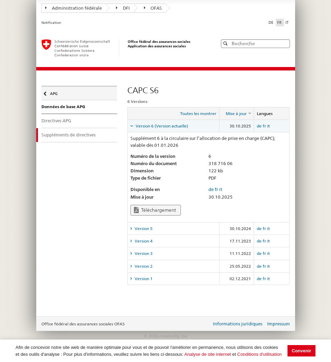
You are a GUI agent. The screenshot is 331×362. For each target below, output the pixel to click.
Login (205, 324)
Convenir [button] (301, 350)
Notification (51, 23)
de (259, 125)
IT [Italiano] (287, 22)
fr (264, 125)
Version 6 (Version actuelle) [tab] (161, 125)
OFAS (153, 8)
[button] (284, 43)
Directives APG (56, 120)
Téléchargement (155, 210)
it (268, 125)
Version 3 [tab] (143, 253)
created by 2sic (173, 336)
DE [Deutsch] (271, 22)
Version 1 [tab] (143, 278)
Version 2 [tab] (143, 266)
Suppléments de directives (68, 134)
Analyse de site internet (207, 354)
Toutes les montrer (198, 113)
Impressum (278, 323)
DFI (123, 8)
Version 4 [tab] (143, 241)
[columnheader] (236, 113)
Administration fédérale (73, 8)
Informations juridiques (237, 323)
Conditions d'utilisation (259, 354)
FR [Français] (280, 22)
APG (55, 91)
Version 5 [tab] (143, 228)
